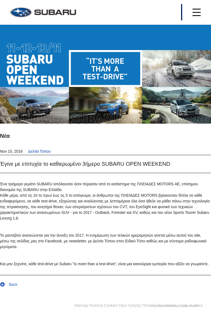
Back (8, 284)
